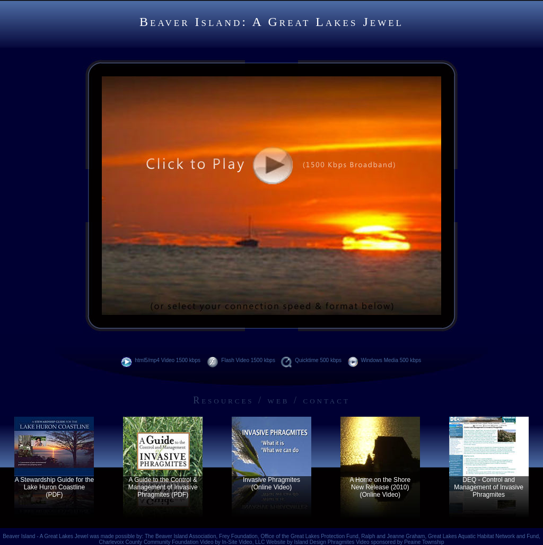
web (279, 400)
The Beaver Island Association (180, 536)
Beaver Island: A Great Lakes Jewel (271, 22)
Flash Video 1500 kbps (241, 360)
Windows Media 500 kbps (384, 360)
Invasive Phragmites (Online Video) (271, 483)
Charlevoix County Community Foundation (148, 542)
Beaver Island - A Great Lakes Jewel (45, 536)
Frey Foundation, (239, 536)
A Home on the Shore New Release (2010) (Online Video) (379, 487)
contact (326, 400)
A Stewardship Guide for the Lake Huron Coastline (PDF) (54, 487)
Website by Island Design (296, 542)
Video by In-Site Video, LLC (233, 542)
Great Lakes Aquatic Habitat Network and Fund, (484, 536)
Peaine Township (424, 542)
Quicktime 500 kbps (311, 360)
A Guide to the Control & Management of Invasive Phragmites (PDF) (163, 487)
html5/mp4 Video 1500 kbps (161, 360)
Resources (223, 400)
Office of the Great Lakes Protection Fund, (310, 536)
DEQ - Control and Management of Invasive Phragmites (488, 487)
